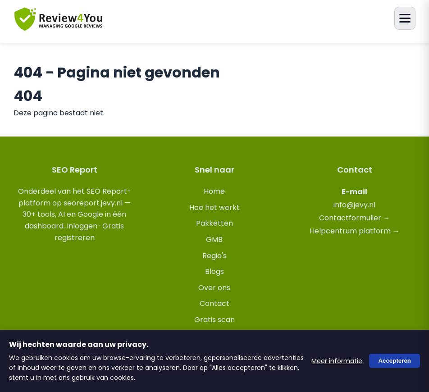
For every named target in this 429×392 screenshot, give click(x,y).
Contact (214, 303)
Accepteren (394, 361)
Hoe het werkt (214, 207)
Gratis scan (214, 320)
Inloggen (82, 226)
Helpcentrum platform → (355, 231)
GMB (214, 239)
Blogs (214, 271)
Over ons (214, 288)
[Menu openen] (404, 18)
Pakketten (214, 223)
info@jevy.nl (354, 205)
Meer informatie (336, 360)
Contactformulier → (354, 218)
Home (214, 191)
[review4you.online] (59, 27)
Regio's (214, 256)
